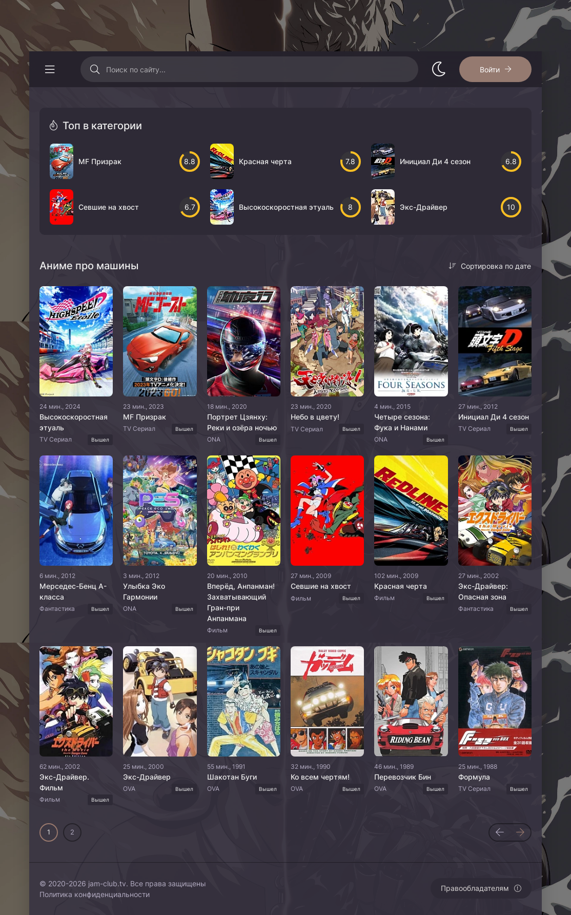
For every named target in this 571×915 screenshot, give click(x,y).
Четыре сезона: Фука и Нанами (402, 422)
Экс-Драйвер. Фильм (64, 782)
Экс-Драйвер (147, 776)
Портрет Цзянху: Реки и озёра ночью (242, 422)
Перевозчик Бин (402, 776)
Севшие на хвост (321, 586)
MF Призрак (144, 416)
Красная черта (400, 586)
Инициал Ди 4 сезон (493, 416)
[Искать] (94, 69)
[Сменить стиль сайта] (439, 69)
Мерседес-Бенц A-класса (73, 591)
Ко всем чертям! (320, 776)
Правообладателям (475, 888)
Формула (474, 776)
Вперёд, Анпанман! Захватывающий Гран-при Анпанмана (241, 602)
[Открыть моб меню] (49, 69)
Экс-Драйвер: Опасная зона (483, 591)
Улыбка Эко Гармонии (144, 591)
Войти (490, 69)
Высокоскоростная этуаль (73, 422)
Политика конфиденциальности (94, 894)
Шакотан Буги (232, 776)
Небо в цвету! (315, 416)
